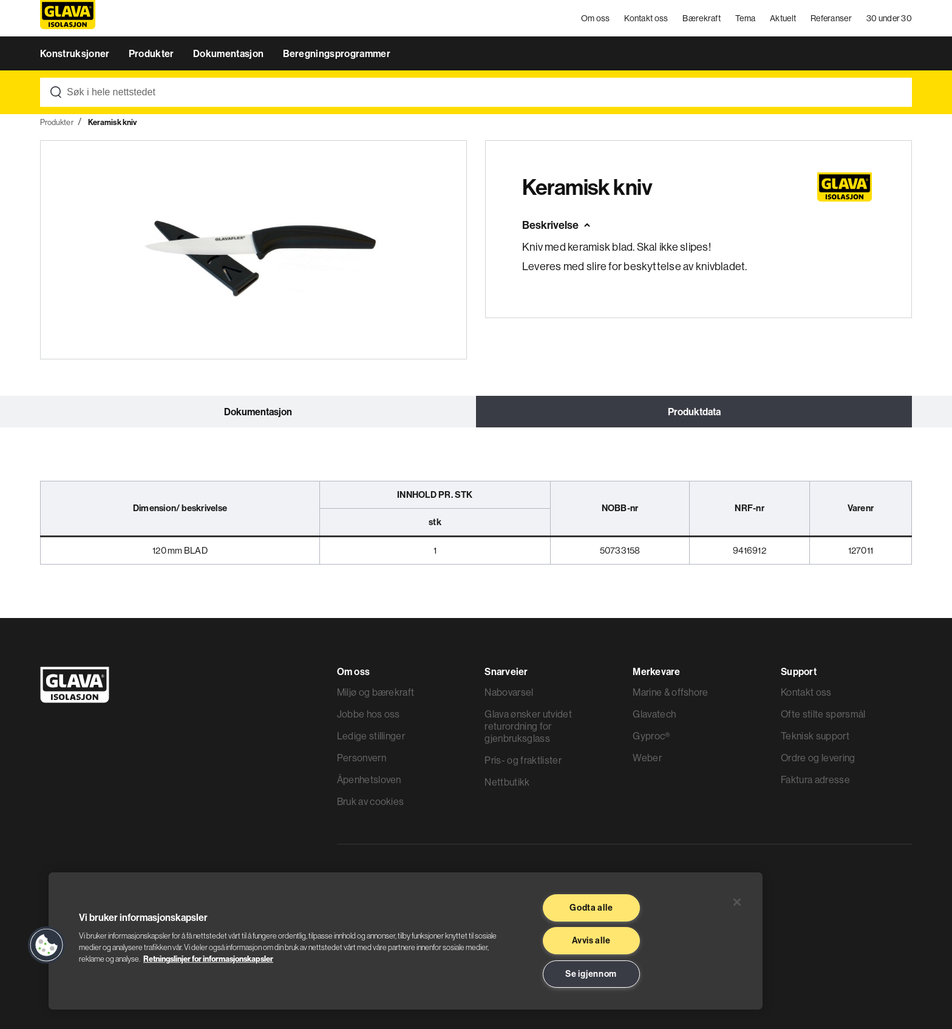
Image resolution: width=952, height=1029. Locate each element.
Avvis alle (591, 940)
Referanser (831, 18)
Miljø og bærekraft (376, 692)
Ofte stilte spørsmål (823, 714)
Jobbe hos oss (368, 714)
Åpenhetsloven (369, 779)
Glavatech (654, 714)
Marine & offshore (670, 692)
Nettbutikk (506, 782)
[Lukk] (737, 902)
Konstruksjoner (76, 53)
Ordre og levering (818, 758)
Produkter (152, 53)
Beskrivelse (550, 225)
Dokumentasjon (229, 53)
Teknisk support (815, 736)
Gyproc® (651, 736)
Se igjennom (591, 973)
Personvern (361, 758)
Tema (745, 18)
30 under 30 (889, 18)
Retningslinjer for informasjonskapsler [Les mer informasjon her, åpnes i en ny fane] (208, 958)
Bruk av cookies (370, 801)
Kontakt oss (646, 18)
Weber (647, 758)
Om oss (595, 18)
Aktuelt (783, 18)
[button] (46, 945)
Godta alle (591, 907)
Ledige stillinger (371, 736)
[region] (406, 941)
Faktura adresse (815, 779)
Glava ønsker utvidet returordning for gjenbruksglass (527, 726)
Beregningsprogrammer (336, 53)
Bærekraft (701, 18)
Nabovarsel (508, 692)
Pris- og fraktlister (522, 760)
